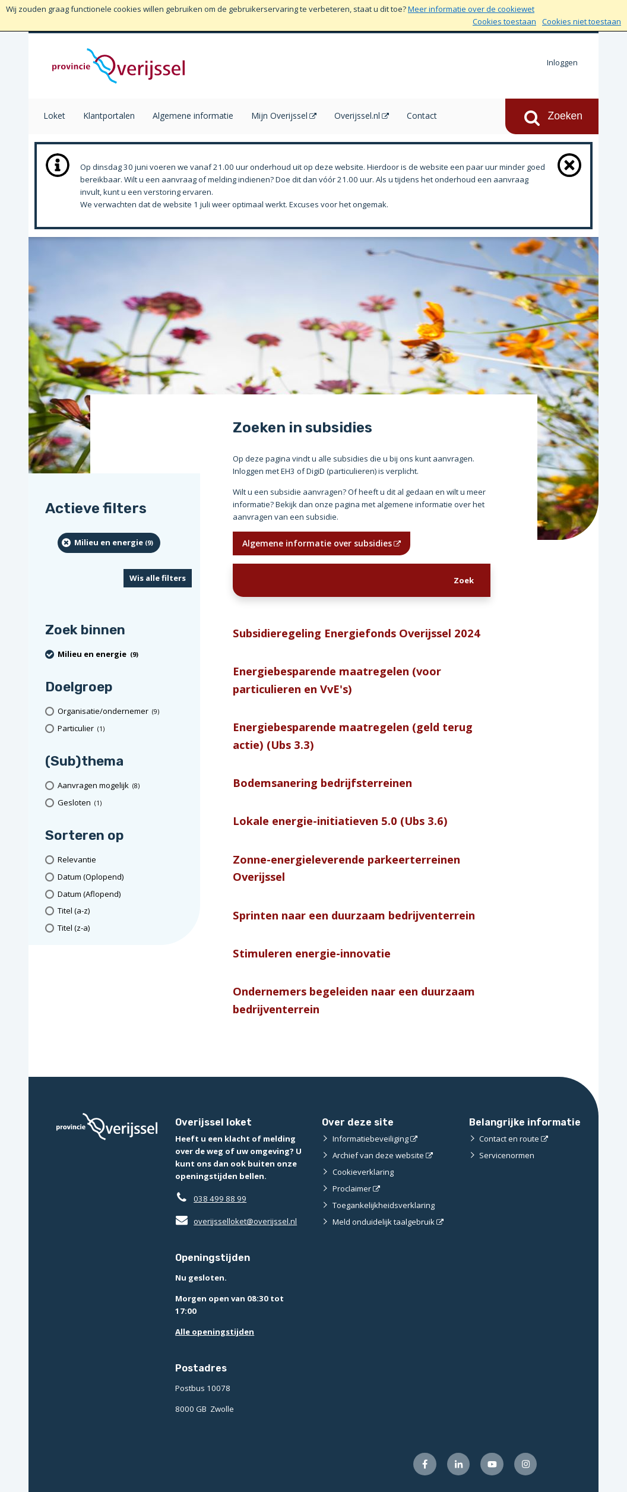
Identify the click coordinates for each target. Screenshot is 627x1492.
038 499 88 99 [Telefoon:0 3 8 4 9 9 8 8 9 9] (220, 1198)
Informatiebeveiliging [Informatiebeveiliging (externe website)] (370, 1138)
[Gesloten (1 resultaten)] (125, 802)
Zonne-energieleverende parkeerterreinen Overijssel (346, 868)
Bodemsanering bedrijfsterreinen (322, 782)
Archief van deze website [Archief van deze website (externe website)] (378, 1155)
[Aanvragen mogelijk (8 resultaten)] (125, 785)
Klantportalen (109, 115)
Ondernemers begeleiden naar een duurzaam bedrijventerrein (354, 1000)
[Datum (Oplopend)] (125, 877)
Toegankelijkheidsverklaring (383, 1205)
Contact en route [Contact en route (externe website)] (509, 1138)
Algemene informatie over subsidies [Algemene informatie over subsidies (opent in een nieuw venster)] (317, 543)
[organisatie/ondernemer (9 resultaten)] (125, 711)
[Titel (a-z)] (125, 910)
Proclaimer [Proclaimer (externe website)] (351, 1188)
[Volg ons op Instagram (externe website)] (525, 1464)
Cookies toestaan (504, 21)
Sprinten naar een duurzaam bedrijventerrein (354, 915)
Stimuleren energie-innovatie (312, 953)
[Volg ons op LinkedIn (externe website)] (458, 1464)
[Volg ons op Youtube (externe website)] (492, 1464)
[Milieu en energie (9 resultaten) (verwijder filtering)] (109, 543)
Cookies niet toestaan (581, 21)
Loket (54, 115)
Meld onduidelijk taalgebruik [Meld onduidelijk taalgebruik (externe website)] (383, 1221)
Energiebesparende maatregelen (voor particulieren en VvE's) (337, 679)
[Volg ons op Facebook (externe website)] (424, 1464)
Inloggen (562, 62)
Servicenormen (506, 1155)
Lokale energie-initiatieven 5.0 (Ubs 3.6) (340, 820)
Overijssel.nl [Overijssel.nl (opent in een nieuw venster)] (357, 115)
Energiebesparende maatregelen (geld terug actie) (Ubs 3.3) (353, 735)
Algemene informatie (193, 115)
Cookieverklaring (363, 1172)
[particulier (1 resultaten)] (125, 728)
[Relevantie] (125, 859)
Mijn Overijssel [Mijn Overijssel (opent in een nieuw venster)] (279, 115)
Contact (422, 115)
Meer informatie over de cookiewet (471, 9)
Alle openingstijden (214, 1331)
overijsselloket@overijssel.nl (236, 1221)
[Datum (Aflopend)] (125, 894)
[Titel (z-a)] (125, 928)
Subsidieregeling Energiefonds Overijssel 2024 (356, 632)
